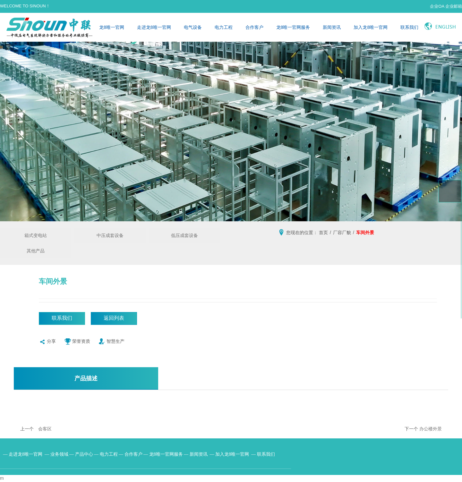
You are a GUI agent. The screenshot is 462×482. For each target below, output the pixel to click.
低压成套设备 (184, 235)
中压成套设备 (110, 235)
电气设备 (193, 27)
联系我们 (409, 27)
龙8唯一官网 (111, 27)
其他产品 (36, 250)
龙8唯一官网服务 (293, 27)
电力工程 (224, 27)
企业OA (437, 6)
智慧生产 (111, 343)
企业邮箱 (453, 6)
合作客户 (254, 27)
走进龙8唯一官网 (154, 27)
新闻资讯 (332, 27)
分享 (47, 343)
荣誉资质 (77, 343)
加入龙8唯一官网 (371, 27)
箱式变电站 (35, 235)
